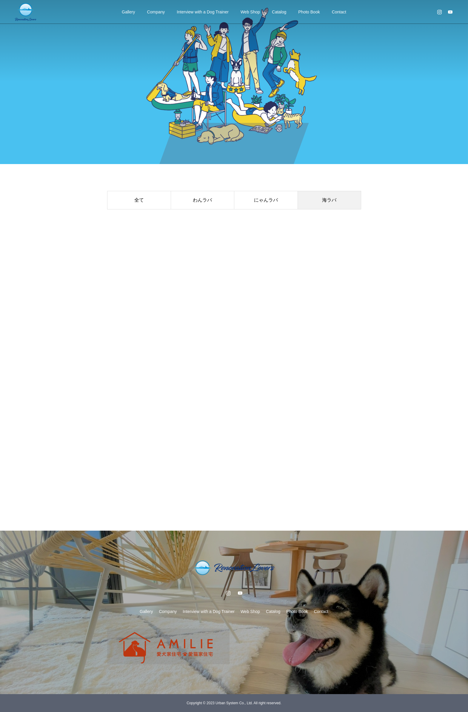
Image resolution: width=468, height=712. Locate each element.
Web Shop (250, 12)
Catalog (279, 12)
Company (156, 12)
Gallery (128, 12)
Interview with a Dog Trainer (203, 12)
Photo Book (309, 12)
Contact (339, 12)
